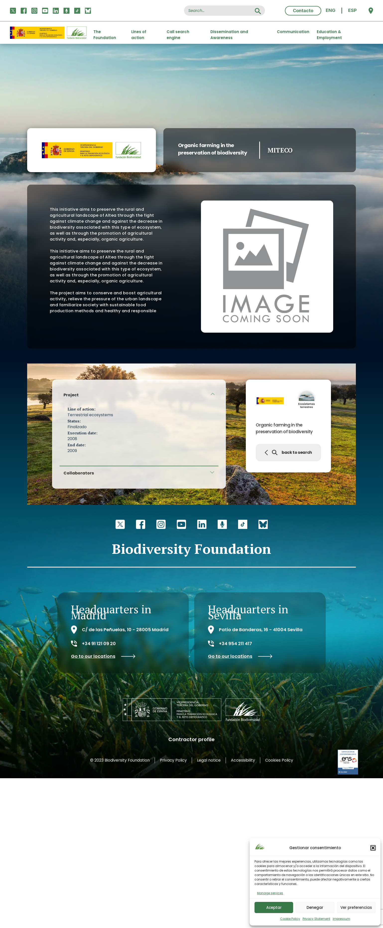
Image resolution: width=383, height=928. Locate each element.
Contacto (303, 10)
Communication (293, 31)
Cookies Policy (279, 760)
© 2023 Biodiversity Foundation (120, 760)
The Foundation (104, 32)
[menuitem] (330, 10)
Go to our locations (103, 656)
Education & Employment (329, 32)
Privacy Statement (316, 919)
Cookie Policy (290, 919)
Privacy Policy (173, 760)
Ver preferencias (356, 907)
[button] (373, 847)
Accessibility (243, 760)
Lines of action (138, 32)
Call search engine (178, 32)
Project (71, 395)
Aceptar (274, 907)
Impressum (341, 919)
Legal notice (209, 760)
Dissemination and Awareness (229, 32)
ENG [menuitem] (330, 10)
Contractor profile (191, 739)
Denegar (315, 907)
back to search (288, 452)
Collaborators (79, 473)
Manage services (270, 893)
